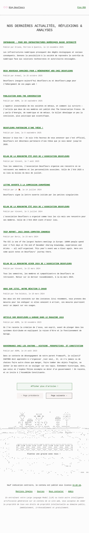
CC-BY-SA (77, 500)
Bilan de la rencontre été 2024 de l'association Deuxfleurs (36, 206)
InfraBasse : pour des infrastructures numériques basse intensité (39, 42)
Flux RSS (81, 7)
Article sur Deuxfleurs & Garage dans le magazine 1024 (33, 317)
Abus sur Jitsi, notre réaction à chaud (25, 289)
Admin (70, 506)
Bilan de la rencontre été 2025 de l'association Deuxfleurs (36, 156)
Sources (40, 506)
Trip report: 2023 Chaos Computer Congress (26, 232)
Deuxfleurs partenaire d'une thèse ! (23, 128)
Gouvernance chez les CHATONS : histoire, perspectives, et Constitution (43, 346)
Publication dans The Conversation (22, 96)
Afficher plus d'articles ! (44, 386)
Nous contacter (56, 506)
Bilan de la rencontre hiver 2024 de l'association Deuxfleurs (37, 263)
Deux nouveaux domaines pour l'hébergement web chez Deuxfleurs (38, 71)
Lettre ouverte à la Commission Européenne (26, 185)
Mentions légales (24, 506)
